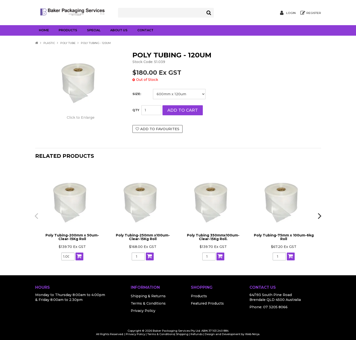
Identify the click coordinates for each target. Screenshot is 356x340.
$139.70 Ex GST (72, 246)
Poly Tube (68, 43)
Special (93, 30)
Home (44, 30)
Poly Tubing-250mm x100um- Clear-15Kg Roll (143, 236)
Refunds (197, 333)
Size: (136, 94)
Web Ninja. (252, 333)
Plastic (49, 43)
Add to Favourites (159, 129)
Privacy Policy (143, 310)
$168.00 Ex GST (142, 246)
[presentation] (35, 215)
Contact (145, 30)
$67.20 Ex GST (283, 246)
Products (68, 30)
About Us (119, 30)
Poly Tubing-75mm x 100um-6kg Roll (284, 236)
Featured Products (207, 302)
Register (313, 12)
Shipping (182, 333)
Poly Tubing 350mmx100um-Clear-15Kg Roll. (213, 236)
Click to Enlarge (81, 117)
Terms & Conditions (148, 302)
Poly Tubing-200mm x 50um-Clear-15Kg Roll (72, 236)
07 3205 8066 (275, 306)
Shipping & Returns (148, 295)
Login (291, 12)
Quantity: (135, 110)
